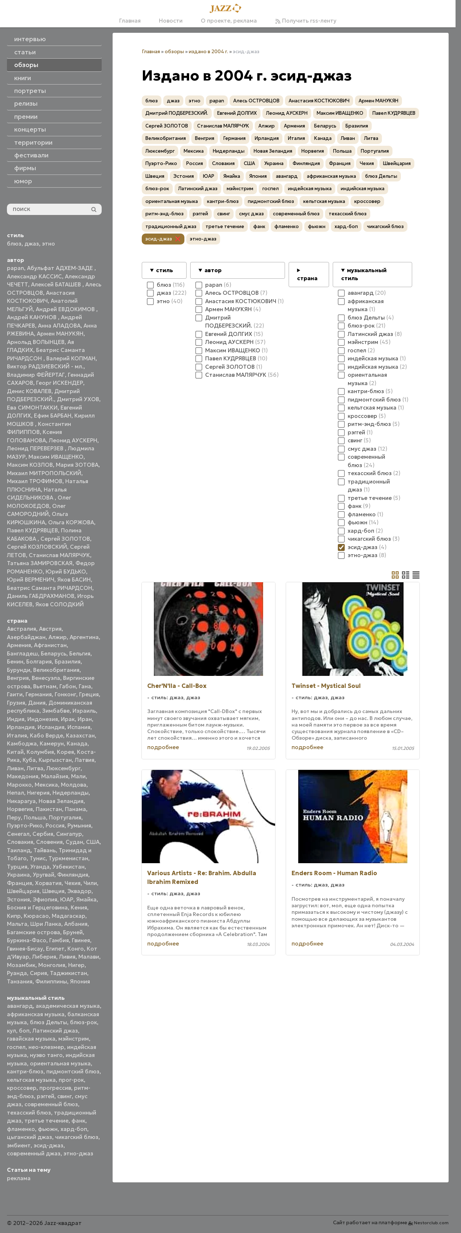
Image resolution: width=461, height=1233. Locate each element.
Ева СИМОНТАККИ (32, 407)
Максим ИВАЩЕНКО (55, 456)
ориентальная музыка (60, 1063)
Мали (78, 776)
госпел (16, 1047)
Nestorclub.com (431, 1222)
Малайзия (54, 776)
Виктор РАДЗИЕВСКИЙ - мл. (45, 366)
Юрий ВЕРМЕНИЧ (30, 579)
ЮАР (66, 899)
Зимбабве (56, 710)
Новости (171, 20)
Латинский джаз (55, 1030)
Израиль (84, 710)
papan (15, 268)
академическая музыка (68, 1005)
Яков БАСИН (74, 579)
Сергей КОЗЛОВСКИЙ (37, 546)
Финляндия (72, 874)
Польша (35, 817)
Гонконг (65, 694)
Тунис (38, 858)
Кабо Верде (46, 735)
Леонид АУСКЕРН (73, 440)
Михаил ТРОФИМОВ (34, 481)
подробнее (163, 747)
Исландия (51, 727)
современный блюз (51, 1104)
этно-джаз (78, 1153)
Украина (18, 874)
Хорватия (48, 883)
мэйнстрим (73, 1038)
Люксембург (63, 768)
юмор (23, 181)
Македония (22, 776)
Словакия (20, 841)
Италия (17, 735)
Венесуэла (46, 677)
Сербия (42, 833)
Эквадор (79, 891)
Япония (80, 981)
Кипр (14, 915)
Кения (79, 907)
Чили (90, 883)
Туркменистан (68, 858)
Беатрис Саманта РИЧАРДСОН (49, 587)
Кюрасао (36, 915)
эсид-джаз (48, 1145)
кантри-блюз (25, 1071)
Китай (15, 751)
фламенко (21, 1129)
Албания (75, 923)
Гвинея (81, 940)
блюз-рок (83, 1022)
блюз (14, 243)
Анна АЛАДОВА (59, 325)
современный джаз (33, 1153)
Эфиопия (45, 899)
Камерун (52, 743)
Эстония (18, 899)
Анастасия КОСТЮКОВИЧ (319, 101)
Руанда (17, 973)
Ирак (68, 719)
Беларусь (53, 653)
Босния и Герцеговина (37, 907)
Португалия (65, 817)
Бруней (73, 932)
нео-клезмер (46, 1047)
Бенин (15, 661)
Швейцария (23, 891)
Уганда (40, 866)
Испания (78, 727)
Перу (14, 817)
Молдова (73, 784)
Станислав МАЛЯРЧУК (59, 555)
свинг (64, 1096)
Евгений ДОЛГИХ (237, 113)
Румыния (79, 825)
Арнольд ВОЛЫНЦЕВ (36, 341)
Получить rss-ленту (305, 20)
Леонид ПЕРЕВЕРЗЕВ (36, 448)
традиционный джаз (170, 226)
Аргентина (84, 637)
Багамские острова (33, 932)
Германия (39, 694)
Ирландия (21, 727)
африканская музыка (36, 1014)
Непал (15, 792)
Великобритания (56, 669)
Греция (89, 694)
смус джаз (251, 214)
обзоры (174, 51)
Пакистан (49, 809)
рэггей (45, 1096)
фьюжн (48, 1129)
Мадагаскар (68, 915)
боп (24, 1030)
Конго (75, 948)
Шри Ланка (45, 923)
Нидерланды (70, 792)
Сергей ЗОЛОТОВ (65, 538)
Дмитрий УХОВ (78, 399)
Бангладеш (22, 653)
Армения (19, 645)
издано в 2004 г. (208, 51)
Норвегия (20, 809)
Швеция (53, 891)
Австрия (50, 628)
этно (48, 243)
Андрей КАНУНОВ (32, 317)
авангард (20, 1005)
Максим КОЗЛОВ (30, 464)
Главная (130, 20)
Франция (19, 883)
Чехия (73, 883)
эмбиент (19, 1145)
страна (307, 278)
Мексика (46, 784)
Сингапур (69, 833)
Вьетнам (44, 686)
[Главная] (228, 9)
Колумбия (40, 751)
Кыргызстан (55, 759)
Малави (88, 956)
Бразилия (68, 661)
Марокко (19, 784)
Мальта (17, 923)
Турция (17, 866)
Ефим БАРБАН (52, 415)
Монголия (51, 965)
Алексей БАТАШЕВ (56, 284)
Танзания (19, 981)
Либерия (44, 956)
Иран (85, 719)
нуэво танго (46, 1055)
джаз (31, 243)
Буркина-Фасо (26, 940)
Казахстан (80, 735)
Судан (74, 841)
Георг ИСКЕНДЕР (59, 382)
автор (213, 270)
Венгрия (18, 677)
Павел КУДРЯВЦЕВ (32, 530)
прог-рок (71, 1079)
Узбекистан (68, 866)
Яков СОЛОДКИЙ (59, 604)
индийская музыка (362, 188)
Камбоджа (22, 743)
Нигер (76, 965)
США (92, 841)
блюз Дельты (48, 1022)
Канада (77, 743)
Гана (85, 686)
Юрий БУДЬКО (66, 571)
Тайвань (45, 850)
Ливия (67, 956)
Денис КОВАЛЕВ (29, 391)
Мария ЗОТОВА (77, 464)
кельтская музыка (31, 1079)
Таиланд (19, 850)
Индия (15, 719)
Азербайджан (26, 637)
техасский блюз (29, 1112)
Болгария (39, 661)
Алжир (57, 637)
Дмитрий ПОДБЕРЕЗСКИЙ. (176, 113)
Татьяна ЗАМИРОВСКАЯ (40, 563)
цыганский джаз (29, 1137)
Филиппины (51, 981)
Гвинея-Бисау (25, 948)
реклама (19, 1178)
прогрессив (55, 1087)
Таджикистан (68, 973)
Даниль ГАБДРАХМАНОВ (40, 595)
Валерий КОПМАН (70, 358)
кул (11, 1030)
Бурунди (18, 669)
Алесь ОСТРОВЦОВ (256, 101)
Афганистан (50, 645)
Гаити (15, 694)
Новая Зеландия (61, 801)
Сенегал (18, 833)
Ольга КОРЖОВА (71, 522)
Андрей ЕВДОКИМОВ (66, 309)
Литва (35, 768)
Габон (67, 686)
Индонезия (42, 719)
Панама (75, 809)
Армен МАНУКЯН (60, 333)
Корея (65, 751)
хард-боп (73, 1129)
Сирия (38, 973)
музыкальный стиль (364, 274)
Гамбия (59, 940)
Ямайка (86, 899)
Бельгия (79, 653)
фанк (78, 1120)
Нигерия (38, 792)
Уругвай (43, 874)
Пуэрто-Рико (25, 825)
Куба (29, 759)
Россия (55, 825)
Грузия (16, 702)
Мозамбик (21, 965)
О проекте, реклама (229, 20)
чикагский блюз (76, 1137)
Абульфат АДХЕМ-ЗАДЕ (60, 268)
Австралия (21, 628)
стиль (164, 270)
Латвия (84, 759)
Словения (49, 841)
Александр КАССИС (34, 276)
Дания (37, 702)
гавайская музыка (31, 1038)
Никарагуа (21, 801)
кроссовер (21, 1087)
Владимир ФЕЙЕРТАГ (36, 374)
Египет (55, 948)
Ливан (15, 768)
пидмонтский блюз (72, 1071)
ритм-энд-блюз (164, 214)
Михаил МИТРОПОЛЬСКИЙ (44, 473)
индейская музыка (310, 188)
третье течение (46, 1120)
